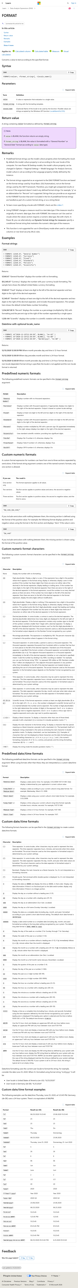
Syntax (6, 32)
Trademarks (41, 1285)
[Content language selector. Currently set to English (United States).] (12, 1276)
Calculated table (41, 51)
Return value (8, 35)
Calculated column (23, 51)
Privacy (50, 1281)
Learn (4, 8)
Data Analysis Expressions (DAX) (21, 8)
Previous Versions (20, 1281)
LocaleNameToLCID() (57, 111)
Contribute (41, 1281)
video (59, 205)
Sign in (73, 3)
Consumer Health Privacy (11, 1285)
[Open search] (68, 3)
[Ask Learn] (69, 8)
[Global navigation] (2, 3)
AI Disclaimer (6, 1281)
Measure (55, 51)
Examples (7, 41)
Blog (31, 1281)
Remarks (7, 38)
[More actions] (74, 8)
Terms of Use (29, 1285)
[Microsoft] (39, 3)
